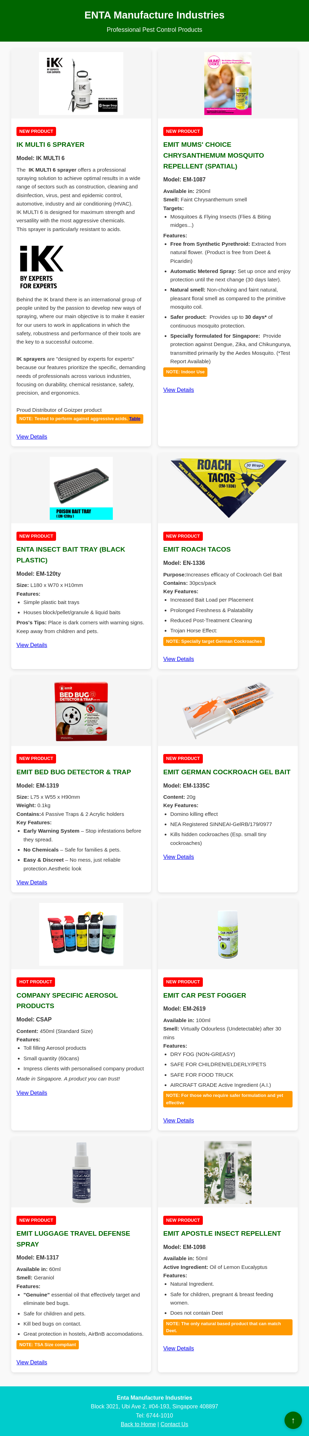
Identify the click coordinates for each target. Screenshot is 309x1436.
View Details (31, 437)
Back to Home (138, 1424)
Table (134, 418)
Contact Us (174, 1424)
